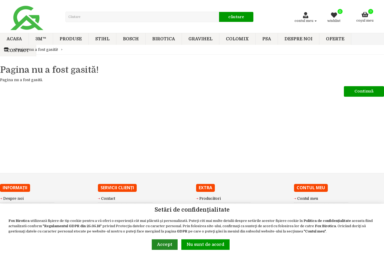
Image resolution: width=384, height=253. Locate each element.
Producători (210, 198)
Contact (108, 198)
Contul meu (315, 231)
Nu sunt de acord (205, 244)
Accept (164, 244)
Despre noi (13, 198)
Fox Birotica (19, 221)
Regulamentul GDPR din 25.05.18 (72, 226)
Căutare (236, 16)
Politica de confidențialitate (327, 221)
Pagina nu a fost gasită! (36, 49)
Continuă (363, 91)
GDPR (182, 231)
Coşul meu (364, 15)
